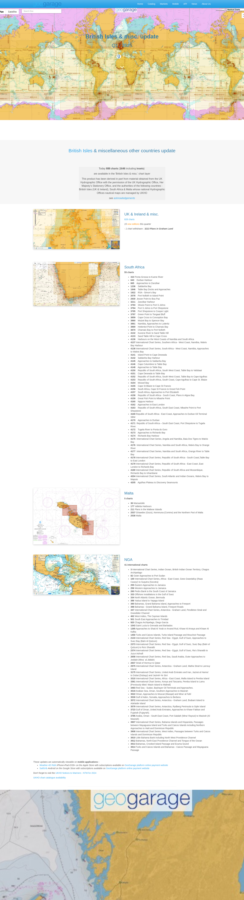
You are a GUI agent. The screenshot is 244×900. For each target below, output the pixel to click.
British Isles (80, 150)
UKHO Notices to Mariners (68, 773)
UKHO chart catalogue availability (49, 777)
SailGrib (43, 768)
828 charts (129, 219)
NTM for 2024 (89, 773)
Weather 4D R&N (48, 765)
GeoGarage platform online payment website (146, 765)
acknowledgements (124, 198)
